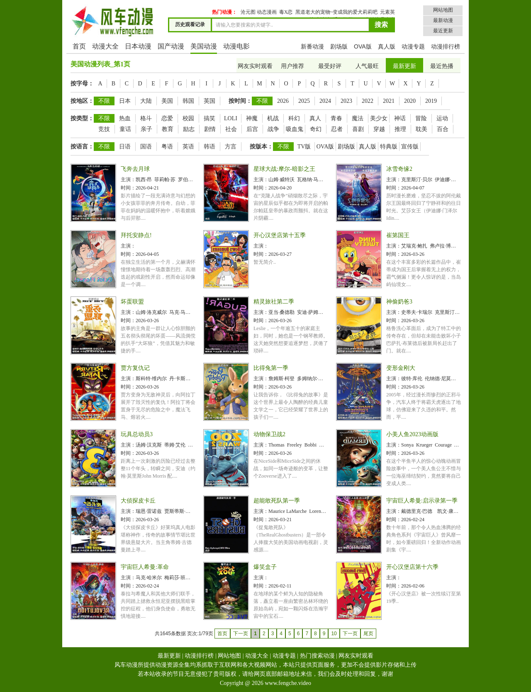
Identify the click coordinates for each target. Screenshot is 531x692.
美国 (167, 101)
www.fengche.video (288, 683)
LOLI (230, 118)
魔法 (357, 118)
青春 (336, 118)
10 (333, 633)
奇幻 (316, 129)
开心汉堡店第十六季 (412, 567)
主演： (128, 179)
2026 (283, 101)
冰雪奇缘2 (399, 169)
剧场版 (339, 46)
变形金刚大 (400, 368)
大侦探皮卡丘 (138, 501)
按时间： (240, 101)
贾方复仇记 (135, 368)
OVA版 (363, 46)
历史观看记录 (190, 24)
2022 (367, 101)
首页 (79, 46)
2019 (431, 101)
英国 (209, 101)
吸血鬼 (294, 129)
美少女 (378, 118)
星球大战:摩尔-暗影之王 (284, 169)
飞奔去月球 (135, 169)
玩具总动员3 (137, 434)
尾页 (368, 633)
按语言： (82, 146)
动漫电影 (236, 46)
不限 (104, 101)
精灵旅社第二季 (273, 302)
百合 (442, 129)
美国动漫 (203, 46)
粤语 (167, 146)
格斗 (146, 118)
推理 (400, 129)
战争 (273, 129)
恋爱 (167, 118)
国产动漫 (171, 46)
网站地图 (443, 10)
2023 (346, 101)
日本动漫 (138, 46)
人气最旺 (367, 66)
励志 (189, 129)
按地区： (82, 101)
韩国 (188, 101)
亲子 (146, 129)
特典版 (388, 146)
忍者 (337, 129)
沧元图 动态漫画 (259, 12)
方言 (230, 146)
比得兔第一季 (270, 368)
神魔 (252, 118)
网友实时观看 (255, 66)
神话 (400, 118)
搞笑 (209, 118)
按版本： (261, 146)
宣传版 (410, 146)
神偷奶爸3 (399, 302)
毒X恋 (286, 12)
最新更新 (404, 66)
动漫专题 (413, 46)
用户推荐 (292, 66)
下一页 (350, 633)
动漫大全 (105, 46)
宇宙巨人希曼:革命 (145, 567)
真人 (315, 118)
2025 (304, 101)
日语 (125, 146)
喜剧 (358, 129)
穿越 (379, 129)
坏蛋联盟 (132, 302)
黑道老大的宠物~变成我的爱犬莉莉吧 (336, 12)
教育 (167, 129)
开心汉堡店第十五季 (279, 235)
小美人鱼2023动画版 (412, 434)
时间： (128, 188)
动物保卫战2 (269, 434)
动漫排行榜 (445, 46)
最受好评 (329, 66)
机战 (273, 118)
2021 (389, 101)
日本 (125, 101)
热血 (125, 118)
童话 (125, 129)
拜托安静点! (136, 235)
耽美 (421, 129)
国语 (146, 146)
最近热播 (441, 66)
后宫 (252, 129)
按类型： (82, 118)
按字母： (82, 83)
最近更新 (443, 31)
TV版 (304, 146)
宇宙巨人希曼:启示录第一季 (422, 501)
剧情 (210, 129)
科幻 (294, 118)
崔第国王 (397, 235)
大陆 (146, 101)
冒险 (421, 118)
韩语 (209, 146)
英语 (188, 146)
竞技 (104, 129)
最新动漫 (443, 20)
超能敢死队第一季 (276, 501)
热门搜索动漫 (317, 656)
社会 (231, 129)
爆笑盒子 (265, 567)
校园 (188, 118)
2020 (410, 101)
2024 (325, 101)
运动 (442, 118)
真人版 (386, 46)
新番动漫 (312, 46)
